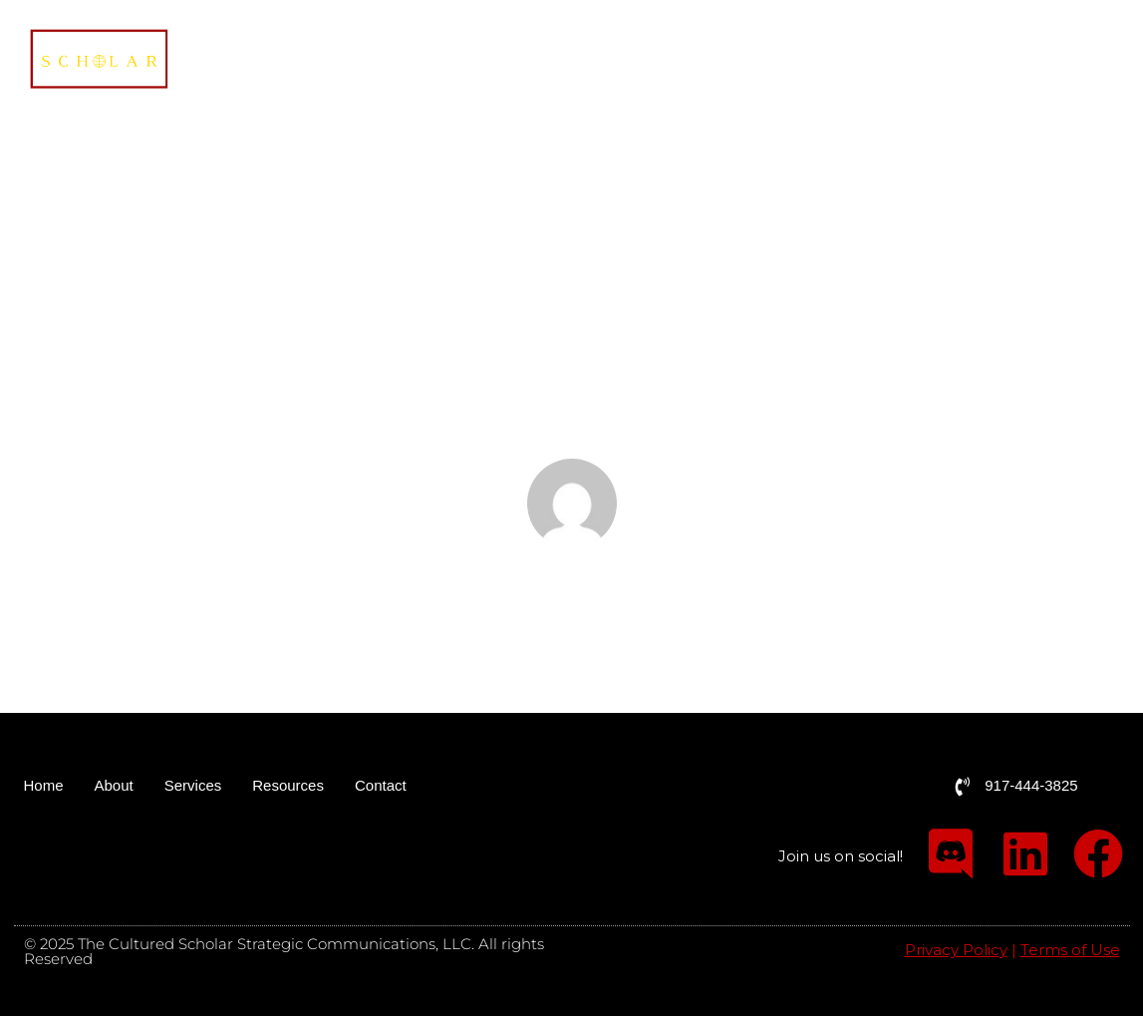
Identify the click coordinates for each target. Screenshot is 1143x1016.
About (748, 59)
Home (675, 59)
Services (847, 59)
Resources (963, 59)
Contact (1078, 59)
